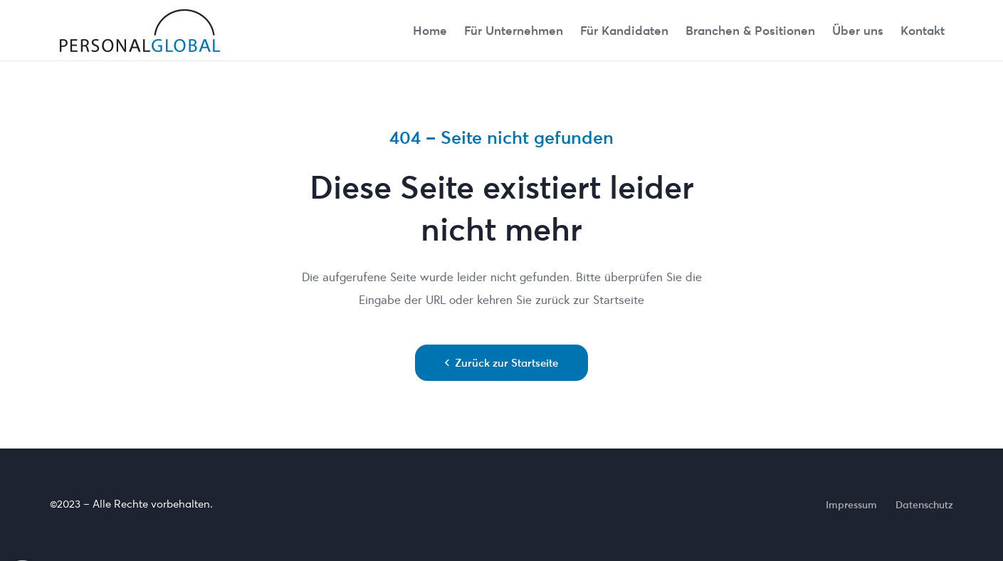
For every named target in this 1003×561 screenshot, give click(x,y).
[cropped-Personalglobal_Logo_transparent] (140, 30)
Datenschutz (924, 504)
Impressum (851, 504)
